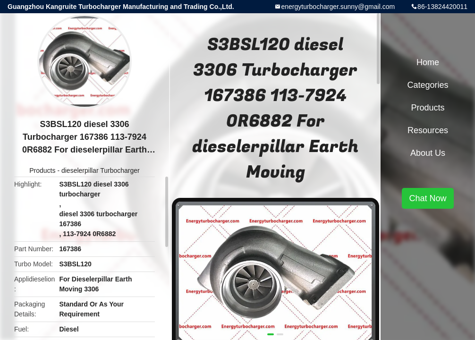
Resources (427, 130)
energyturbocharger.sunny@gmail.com (338, 6)
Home (427, 62)
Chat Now (427, 198)
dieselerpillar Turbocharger (100, 170)
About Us (427, 153)
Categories (427, 85)
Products (42, 170)
